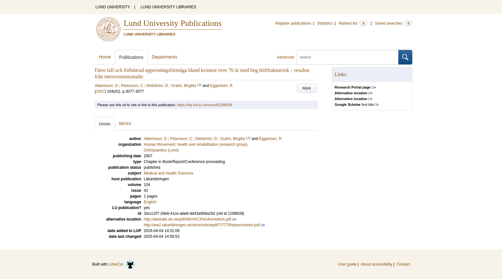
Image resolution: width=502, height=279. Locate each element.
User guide (347, 264)
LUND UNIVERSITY (112, 7)
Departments (164, 56)
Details (105, 124)
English (150, 202)
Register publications (293, 23)
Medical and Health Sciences (168, 173)
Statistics (325, 23)
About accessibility (377, 264)
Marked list (353, 23)
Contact (403, 264)
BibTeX (125, 123)
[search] (348, 57)
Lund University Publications (173, 23)
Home (105, 56)
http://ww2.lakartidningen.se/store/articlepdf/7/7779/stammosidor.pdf (202, 225)
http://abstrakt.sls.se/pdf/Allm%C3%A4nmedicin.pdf (187, 219)
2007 (100, 91)
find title (354, 104)
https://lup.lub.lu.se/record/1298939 (204, 105)
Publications (131, 57)
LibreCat (122, 264)
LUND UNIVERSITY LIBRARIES (168, 7)
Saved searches (393, 23)
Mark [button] (307, 88)
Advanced (285, 57)
